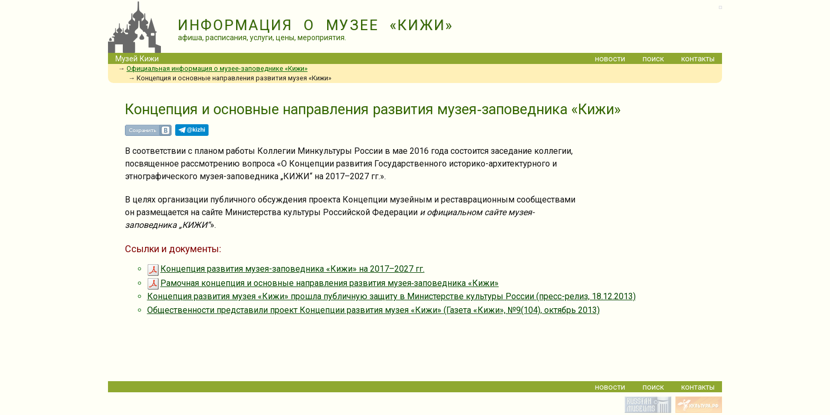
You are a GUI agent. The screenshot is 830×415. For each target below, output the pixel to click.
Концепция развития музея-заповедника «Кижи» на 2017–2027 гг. (286, 269)
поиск (653, 58)
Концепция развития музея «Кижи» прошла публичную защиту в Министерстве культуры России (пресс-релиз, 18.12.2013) (391, 296)
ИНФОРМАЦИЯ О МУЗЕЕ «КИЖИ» (316, 25)
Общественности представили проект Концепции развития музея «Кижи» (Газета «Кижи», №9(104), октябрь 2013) (373, 310)
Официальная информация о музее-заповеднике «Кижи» (217, 68)
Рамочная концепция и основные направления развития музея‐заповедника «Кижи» (323, 283)
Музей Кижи (137, 58)
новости (610, 58)
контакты (698, 58)
